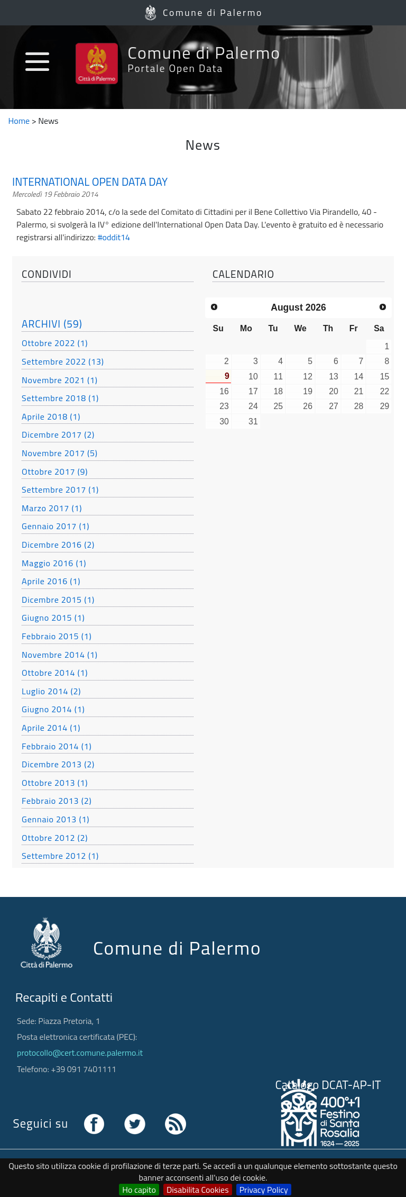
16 (224, 391)
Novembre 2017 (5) (60, 453)
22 (385, 391)
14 (359, 376)
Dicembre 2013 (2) (58, 764)
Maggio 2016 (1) (54, 563)
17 (253, 391)
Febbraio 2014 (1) (56, 746)
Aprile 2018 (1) (51, 416)
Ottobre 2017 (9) (55, 471)
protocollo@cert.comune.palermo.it (80, 1052)
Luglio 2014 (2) (51, 691)
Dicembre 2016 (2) (58, 544)
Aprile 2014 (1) (51, 727)
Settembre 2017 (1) (60, 489)
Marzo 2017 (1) (52, 508)
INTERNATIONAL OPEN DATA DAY (90, 182)
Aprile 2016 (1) (51, 581)
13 (333, 376)
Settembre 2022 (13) (63, 361)
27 (333, 406)
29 (385, 406)
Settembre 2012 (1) (60, 855)
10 (253, 376)
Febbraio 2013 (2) (56, 800)
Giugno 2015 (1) (53, 617)
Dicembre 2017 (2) (58, 434)
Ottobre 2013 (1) (55, 782)
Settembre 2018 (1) (60, 398)
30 (224, 421)
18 (278, 391)
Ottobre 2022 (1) (55, 343)
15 (385, 376)
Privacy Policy (263, 1189)
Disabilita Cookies (198, 1189)
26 (307, 406)
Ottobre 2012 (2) (55, 837)
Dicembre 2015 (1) (58, 599)
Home (19, 120)
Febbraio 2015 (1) (56, 636)
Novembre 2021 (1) (60, 380)
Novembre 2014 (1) (60, 654)
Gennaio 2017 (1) (55, 526)
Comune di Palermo (213, 12)
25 (278, 406)
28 (359, 406)
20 (333, 391)
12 (307, 376)
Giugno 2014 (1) (53, 709)
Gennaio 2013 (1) (55, 819)
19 (307, 391)
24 (253, 406)
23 (224, 406)
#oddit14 (114, 237)
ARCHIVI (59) (52, 323)
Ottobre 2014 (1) (55, 672)
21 (359, 391)
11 (278, 376)
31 (253, 421)
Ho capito (139, 1189)
